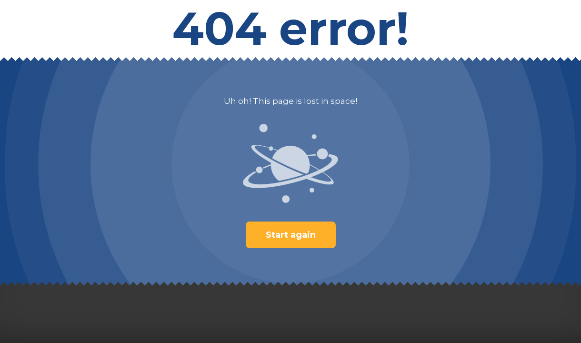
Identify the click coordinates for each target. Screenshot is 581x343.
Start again (291, 235)
